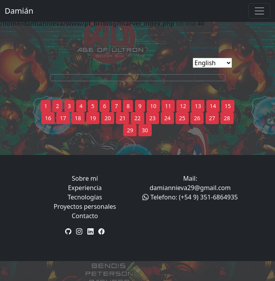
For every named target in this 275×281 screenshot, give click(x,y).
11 (168, 106)
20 (108, 118)
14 (213, 106)
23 (152, 118)
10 (153, 106)
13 (198, 106)
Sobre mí (85, 178)
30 (145, 130)
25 (182, 118)
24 (167, 118)
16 (48, 118)
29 (130, 130)
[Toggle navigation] (259, 11)
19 (93, 118)
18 (78, 118)
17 (63, 118)
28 (227, 118)
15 (228, 106)
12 (183, 106)
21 (122, 118)
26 (197, 118)
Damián (19, 10)
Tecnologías (84, 197)
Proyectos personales (85, 206)
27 (212, 118)
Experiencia (85, 187)
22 (137, 118)
